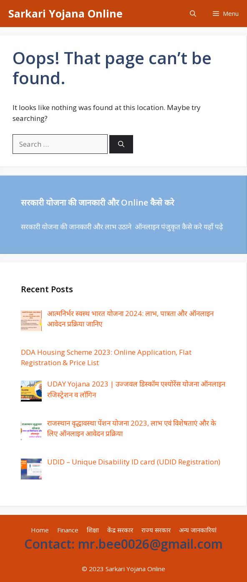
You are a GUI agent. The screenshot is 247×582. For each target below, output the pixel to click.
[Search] (121, 144)
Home (40, 530)
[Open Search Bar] (192, 13)
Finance (67, 530)
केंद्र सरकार (120, 530)
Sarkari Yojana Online (65, 13)
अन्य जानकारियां (198, 530)
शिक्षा (93, 530)
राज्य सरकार (156, 530)
